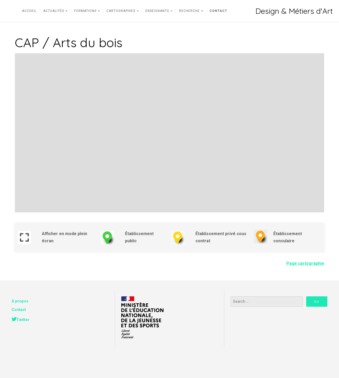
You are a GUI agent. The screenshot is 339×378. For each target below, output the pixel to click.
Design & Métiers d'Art (294, 11)
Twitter (22, 320)
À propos (20, 301)
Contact (19, 309)
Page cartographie (305, 263)
